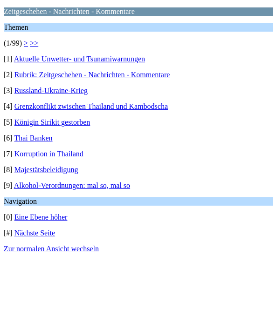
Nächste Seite (34, 233)
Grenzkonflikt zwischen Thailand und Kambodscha (91, 106)
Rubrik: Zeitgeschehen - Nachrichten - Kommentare (92, 75)
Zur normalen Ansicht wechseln (51, 249)
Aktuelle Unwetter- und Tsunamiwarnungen (79, 59)
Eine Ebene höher (41, 217)
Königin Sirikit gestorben (52, 122)
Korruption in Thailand (48, 154)
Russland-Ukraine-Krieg (51, 90)
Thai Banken (33, 138)
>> (34, 43)
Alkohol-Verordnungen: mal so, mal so (72, 185)
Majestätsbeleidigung (46, 170)
